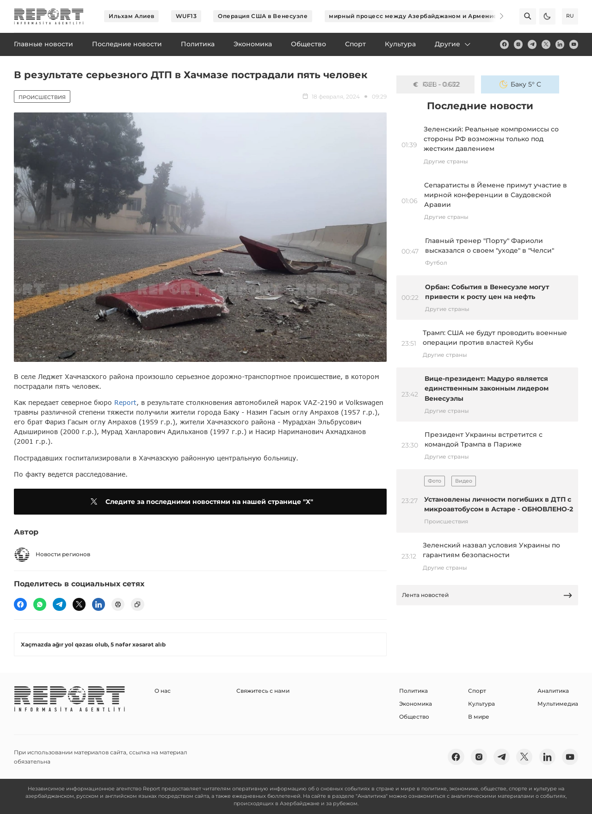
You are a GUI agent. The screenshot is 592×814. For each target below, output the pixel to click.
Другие (453, 44)
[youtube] (573, 44)
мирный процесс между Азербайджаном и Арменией (415, 15)
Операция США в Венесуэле (263, 15)
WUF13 (186, 15)
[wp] (39, 604)
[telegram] (532, 44)
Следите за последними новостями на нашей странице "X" (200, 501)
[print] (117, 604)
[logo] (49, 16)
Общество (414, 716)
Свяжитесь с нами (263, 690)
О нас (162, 690)
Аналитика (553, 690)
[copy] (137, 604)
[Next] (495, 16)
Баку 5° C (520, 84)
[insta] (518, 44)
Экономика (415, 703)
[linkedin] (559, 44)
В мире (478, 716)
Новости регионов (52, 555)
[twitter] (546, 44)
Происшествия (42, 97)
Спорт (477, 690)
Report (125, 402)
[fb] (504, 44)
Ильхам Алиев (131, 15)
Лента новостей (487, 595)
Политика (413, 690)
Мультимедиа (557, 703)
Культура (481, 703)
